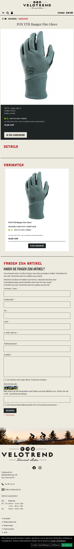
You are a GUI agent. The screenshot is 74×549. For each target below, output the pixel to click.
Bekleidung (12, 18)
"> (5, 19)
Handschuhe (23, 18)
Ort (5, 310)
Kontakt (7, 518)
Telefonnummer (10, 343)
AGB (5, 532)
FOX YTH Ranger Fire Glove (37, 24)
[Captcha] (37, 399)
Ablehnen (56, 545)
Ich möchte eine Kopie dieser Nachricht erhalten (27, 379)
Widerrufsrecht (10, 522)
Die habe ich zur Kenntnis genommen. (32, 405)
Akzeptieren (67, 545)
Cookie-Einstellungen (41, 545)
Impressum (8, 525)
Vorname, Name (10, 288)
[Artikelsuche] (7, 13)
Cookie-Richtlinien (58, 540)
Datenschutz (9, 529)
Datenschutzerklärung (19, 405)
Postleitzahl (8, 299)
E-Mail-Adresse (10, 332)
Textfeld (7, 354)
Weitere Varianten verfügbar (22, 226)
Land (6, 321)
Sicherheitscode (10, 384)
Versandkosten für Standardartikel (33, 121)
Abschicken (10, 410)
